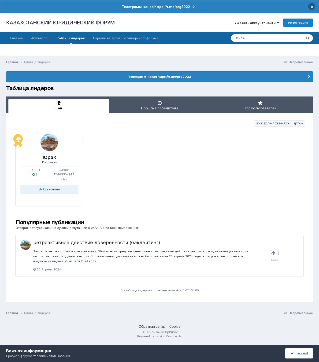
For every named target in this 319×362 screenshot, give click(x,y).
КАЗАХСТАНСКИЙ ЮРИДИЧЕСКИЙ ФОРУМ (60, 22)
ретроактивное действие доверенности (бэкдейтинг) (96, 242)
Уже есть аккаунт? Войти (256, 23)
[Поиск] (258, 38)
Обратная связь (152, 326)
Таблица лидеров (71, 40)
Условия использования (51, 356)
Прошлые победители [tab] (159, 105)
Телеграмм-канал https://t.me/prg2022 (156, 7)
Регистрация (298, 22)
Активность (39, 38)
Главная (16, 38)
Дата (298, 123)
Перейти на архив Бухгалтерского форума (125, 38)
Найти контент (49, 189)
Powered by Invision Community (159, 336)
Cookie (175, 326)
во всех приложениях (272, 123)
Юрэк (49, 157)
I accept (299, 353)
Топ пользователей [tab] (260, 105)
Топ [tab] (59, 105)
